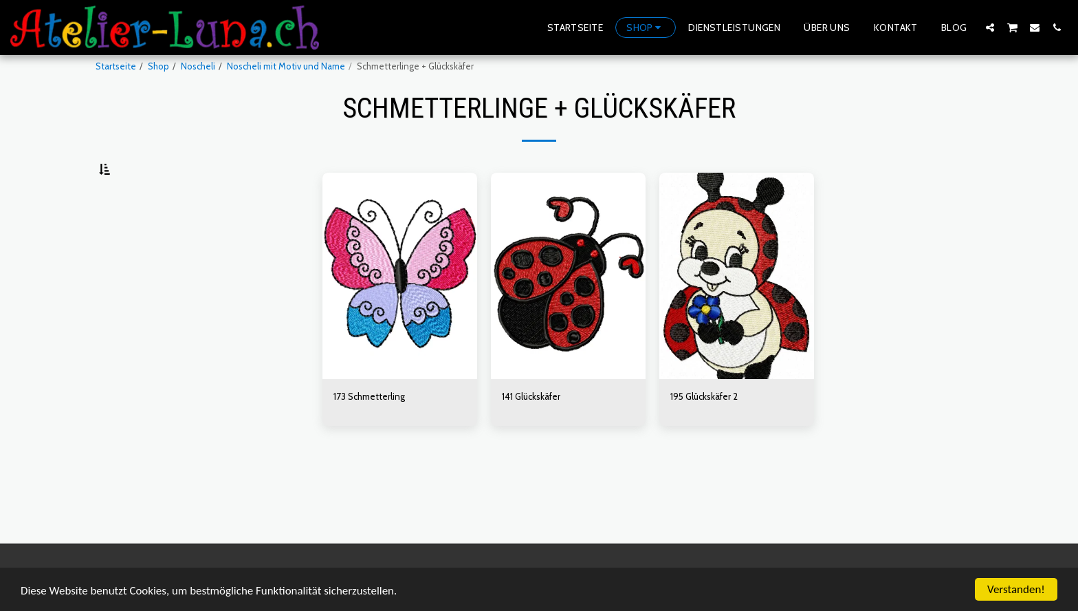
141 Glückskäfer (531, 430)
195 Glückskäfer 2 (704, 430)
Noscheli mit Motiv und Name (286, 66)
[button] (990, 27)
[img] (399, 309)
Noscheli (198, 66)
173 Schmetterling (369, 430)
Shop (158, 66)
